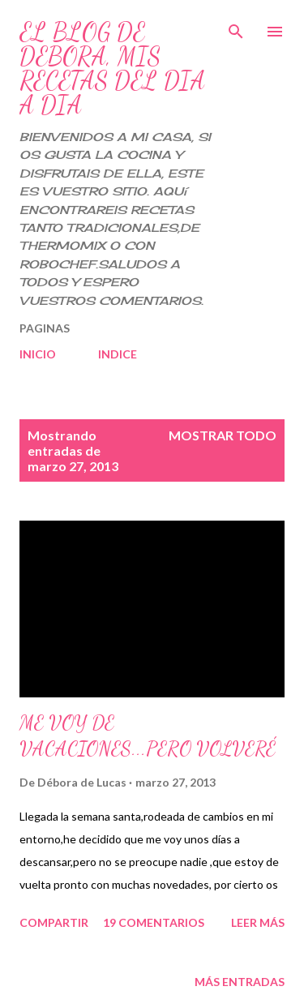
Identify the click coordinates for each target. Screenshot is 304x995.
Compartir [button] (53, 922)
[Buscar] (236, 29)
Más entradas (240, 982)
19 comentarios (153, 922)
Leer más (258, 922)
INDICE (117, 354)
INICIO (37, 354)
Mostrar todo (222, 435)
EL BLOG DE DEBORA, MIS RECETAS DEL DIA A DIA (112, 68)
